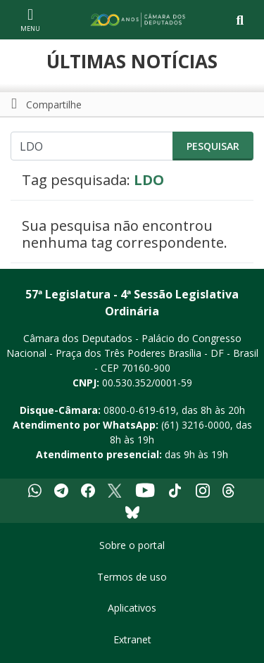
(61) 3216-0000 (195, 424)
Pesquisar (213, 146)
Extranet (132, 639)
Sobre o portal (132, 545)
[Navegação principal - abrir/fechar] (30, 19)
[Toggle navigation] (240, 20)
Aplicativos (132, 607)
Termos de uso (132, 576)
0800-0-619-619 (139, 410)
